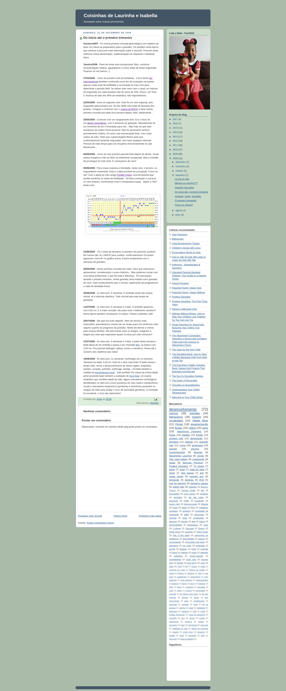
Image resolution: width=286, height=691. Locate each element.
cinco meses (189, 494)
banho (184, 584)
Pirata (171, 573)
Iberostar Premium (193, 463)
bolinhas (201, 584)
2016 (176, 123)
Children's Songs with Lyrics (186, 248)
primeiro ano (197, 476)
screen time (188, 632)
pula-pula (204, 625)
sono (205, 427)
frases (172, 435)
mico (183, 618)
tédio (203, 636)
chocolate (201, 587)
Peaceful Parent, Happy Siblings (188, 292)
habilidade (201, 608)
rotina (192, 427)
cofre (171, 591)
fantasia (183, 549)
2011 (176, 145)
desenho (173, 521)
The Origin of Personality (184, 380)
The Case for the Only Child (186, 349)
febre (196, 604)
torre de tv (192, 563)
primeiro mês (176, 438)
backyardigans (202, 580)
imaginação (198, 459)
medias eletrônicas (177, 615)
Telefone (190, 573)
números (188, 622)
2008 (176, 158)
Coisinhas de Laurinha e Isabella (120, 15)
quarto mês (174, 504)
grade (191, 608)
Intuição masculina (184, 187)
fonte (193, 549)
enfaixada (200, 545)
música (202, 618)
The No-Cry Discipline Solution (187, 376)
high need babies (178, 459)
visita (205, 525)
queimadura (192, 525)
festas (178, 427)
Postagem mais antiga (150, 516)
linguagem (199, 501)
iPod (201, 480)
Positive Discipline (181, 297)
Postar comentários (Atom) (100, 523)
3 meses (177, 528)
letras (174, 552)
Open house (202, 532)
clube (184, 518)
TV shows (198, 466)
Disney (201, 528)
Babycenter (178, 239)
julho (178, 215)
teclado (172, 636)
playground (192, 625)
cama (179, 587)
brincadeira (174, 494)
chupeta (172, 518)
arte (202, 473)
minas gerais (176, 476)
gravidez (154, 403)
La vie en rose (182, 179)
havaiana (185, 611)
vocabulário (176, 420)
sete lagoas (187, 473)
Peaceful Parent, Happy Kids (186, 288)
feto (138, 345)
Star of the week (181, 535)
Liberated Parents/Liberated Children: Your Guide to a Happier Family (189, 275)
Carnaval (189, 528)
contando (204, 494)
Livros (182, 445)
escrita (172, 549)
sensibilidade (175, 559)
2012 (176, 141)
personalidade (175, 525)
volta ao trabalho (187, 639)
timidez (180, 563)
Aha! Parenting (179, 234)
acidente (186, 511)
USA (200, 573)
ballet (186, 514)
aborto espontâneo (96, 123)
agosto (179, 210)
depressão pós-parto (195, 542)
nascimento (174, 622)
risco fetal (134, 376)
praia (182, 469)
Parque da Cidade (197, 570)
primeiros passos (199, 483)
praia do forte (197, 469)
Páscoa (180, 573)
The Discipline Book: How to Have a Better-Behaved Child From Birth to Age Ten (189, 357)
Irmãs (203, 566)
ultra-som (173, 639)
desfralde (178, 497)
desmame (173, 545)
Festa (174, 507)
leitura (202, 521)
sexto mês (191, 559)
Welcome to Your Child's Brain (187, 397)
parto (183, 625)
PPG (193, 507)
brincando (174, 480)
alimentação (196, 438)
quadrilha (178, 556)
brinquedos (199, 514)
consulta (172, 594)
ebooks (184, 521)
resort (172, 473)
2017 (176, 119)
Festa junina (175, 532)
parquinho (173, 625)
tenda (181, 636)
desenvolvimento (183, 409)
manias (184, 552)
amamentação (199, 424)
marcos (173, 413)
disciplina (174, 442)
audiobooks (182, 577)
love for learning (177, 483)
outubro (179, 171)
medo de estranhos (197, 615)
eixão (186, 601)
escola (200, 456)
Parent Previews (180, 283)
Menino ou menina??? (186, 183)
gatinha (182, 608)
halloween (173, 611)
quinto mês (178, 487)
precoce (195, 449)
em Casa (187, 545)
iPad (194, 611)
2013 (176, 136)
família (199, 435)
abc (202, 490)
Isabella (186, 435)
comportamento (177, 452)
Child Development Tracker (186, 243)
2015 (176, 128)
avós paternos (186, 580)
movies (192, 618)
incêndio (204, 549)
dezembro (180, 162)
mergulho (173, 618)
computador (200, 591)
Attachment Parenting (189, 431)
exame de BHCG (129, 109)
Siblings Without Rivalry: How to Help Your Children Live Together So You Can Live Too (189, 316)
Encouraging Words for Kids (186, 252)
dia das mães (196, 497)
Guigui (194, 566)
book (171, 587)
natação (189, 442)
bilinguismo (176, 416)
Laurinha (189, 532)
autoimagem (195, 577)
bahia (172, 469)
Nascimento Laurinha (180, 456)
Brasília (204, 504)
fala (193, 521)
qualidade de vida (179, 629)
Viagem (196, 416)
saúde (172, 463)
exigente (185, 604)
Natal (184, 507)
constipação (198, 518)
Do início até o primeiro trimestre (191, 192)
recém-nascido (196, 556)
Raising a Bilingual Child (184, 309)
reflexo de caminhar (199, 629)
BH (186, 566)
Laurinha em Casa (177, 570)
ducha (196, 598)
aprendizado (188, 539)
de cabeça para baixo (189, 594)
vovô (171, 566)
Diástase (193, 487)
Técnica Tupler (188, 490)
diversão (198, 452)
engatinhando (198, 601)
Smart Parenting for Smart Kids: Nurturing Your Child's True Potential (188, 327)
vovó (203, 563)
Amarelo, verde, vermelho (188, 196)
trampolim (192, 636)
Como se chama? (184, 205)
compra (189, 591)
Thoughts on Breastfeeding (186, 385)
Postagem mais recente (90, 516)
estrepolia (173, 604)
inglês (186, 501)
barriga (201, 539)
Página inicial (120, 516)
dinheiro (185, 598)
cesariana (189, 587)
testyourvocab (190, 504)
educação (173, 501)
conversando (175, 542)
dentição (189, 480)
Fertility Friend (124, 175)
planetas (204, 552)
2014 (176, 132)
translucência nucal (104, 372)
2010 (176, 149)
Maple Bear (200, 420)
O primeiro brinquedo (185, 200)
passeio (173, 449)
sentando (201, 632)
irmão (202, 611)
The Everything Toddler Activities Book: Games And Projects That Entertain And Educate (188, 368)
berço (192, 584)
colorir (179, 591)
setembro (180, 175)
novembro (180, 166)
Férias (179, 424)
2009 (176, 154)
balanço (175, 584)
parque (201, 622)
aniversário (197, 445)
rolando (175, 632)
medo (193, 552)
